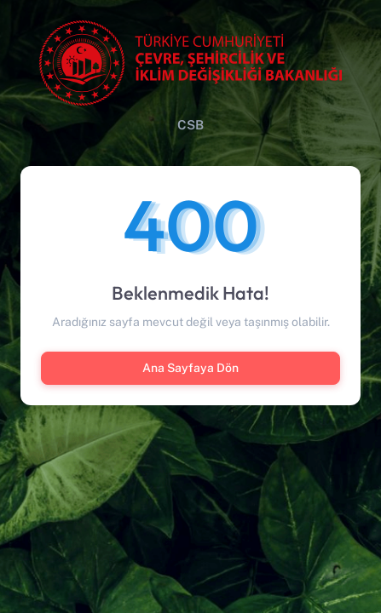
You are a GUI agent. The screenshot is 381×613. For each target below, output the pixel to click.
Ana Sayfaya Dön (190, 368)
